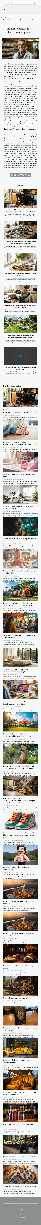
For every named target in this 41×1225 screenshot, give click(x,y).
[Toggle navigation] (4, 9)
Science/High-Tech (20, 1217)
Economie (20, 1209)
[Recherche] (20, 3)
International (20, 1212)
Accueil (3, 18)
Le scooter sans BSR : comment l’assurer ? (19, 1157)
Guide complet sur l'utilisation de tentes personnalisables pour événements (19, 735)
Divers (10, 18)
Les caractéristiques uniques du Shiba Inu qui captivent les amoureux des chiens (19, 767)
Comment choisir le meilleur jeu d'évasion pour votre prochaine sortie (19, 540)
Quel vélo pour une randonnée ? (15, 998)
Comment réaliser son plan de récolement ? (20, 1187)
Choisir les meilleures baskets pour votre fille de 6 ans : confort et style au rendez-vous (19, 835)
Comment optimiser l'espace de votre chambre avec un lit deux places (17, 670)
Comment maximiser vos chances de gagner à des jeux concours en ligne (20, 703)
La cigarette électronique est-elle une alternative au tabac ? (18, 1125)
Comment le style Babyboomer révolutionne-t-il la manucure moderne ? (19, 443)
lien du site (29, 92)
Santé (20, 1214)
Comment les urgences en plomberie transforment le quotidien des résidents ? (19, 411)
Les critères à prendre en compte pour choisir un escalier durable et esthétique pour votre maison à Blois (19, 800)
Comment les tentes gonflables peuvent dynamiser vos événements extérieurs (19, 604)
